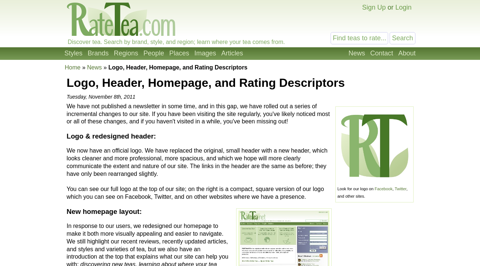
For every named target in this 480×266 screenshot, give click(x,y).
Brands (98, 53)
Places (179, 53)
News (356, 53)
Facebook (383, 189)
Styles (74, 53)
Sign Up (374, 7)
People (154, 53)
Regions (126, 53)
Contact (381, 53)
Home (73, 67)
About (406, 53)
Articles (232, 53)
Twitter (401, 189)
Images (205, 53)
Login (403, 7)
